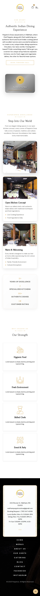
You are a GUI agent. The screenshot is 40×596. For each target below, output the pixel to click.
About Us (20, 549)
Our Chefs (20, 553)
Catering (20, 558)
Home (20, 540)
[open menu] (37, 8)
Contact (20, 566)
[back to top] (35, 591)
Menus (20, 544)
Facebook (20, 571)
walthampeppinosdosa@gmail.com (20, 508)
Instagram (20, 575)
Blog (20, 562)
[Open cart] (33, 6)
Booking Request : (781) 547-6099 (20, 511)
